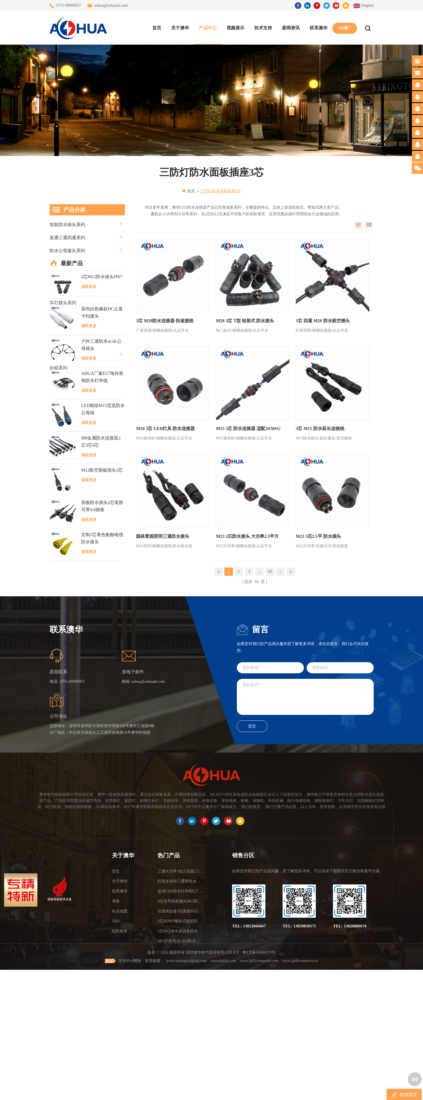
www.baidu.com (223, 1091)
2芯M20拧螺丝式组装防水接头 (180, 1036)
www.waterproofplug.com (186, 1091)
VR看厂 (344, 28)
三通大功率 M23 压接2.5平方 (180, 986)
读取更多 (89, 426)
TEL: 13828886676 (349, 1041)
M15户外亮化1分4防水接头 (180, 1056)
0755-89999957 (69, 5)
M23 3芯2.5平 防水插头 (317, 535)
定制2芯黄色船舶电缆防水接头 (102, 678)
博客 (116, 1016)
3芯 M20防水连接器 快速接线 (164, 320)
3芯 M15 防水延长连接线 (319, 428)
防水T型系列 (62, 289)
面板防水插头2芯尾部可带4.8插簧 (102, 646)
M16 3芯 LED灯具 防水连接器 (165, 428)
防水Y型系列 (62, 276)
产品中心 (208, 27)
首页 (156, 27)
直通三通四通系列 (67, 237)
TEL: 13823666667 (249, 1041)
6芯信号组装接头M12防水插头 (180, 1016)
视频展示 (235, 27)
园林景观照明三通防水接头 (162, 535)
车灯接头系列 (63, 302)
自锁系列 (58, 367)
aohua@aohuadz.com (111, 5)
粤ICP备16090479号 (258, 1083)
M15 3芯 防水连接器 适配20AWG (248, 428)
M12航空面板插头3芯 (102, 609)
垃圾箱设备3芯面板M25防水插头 (180, 1026)
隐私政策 (119, 1046)
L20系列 (58, 380)
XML (116, 1036)
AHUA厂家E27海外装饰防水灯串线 (102, 517)
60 (270, 571)
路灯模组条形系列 (67, 263)
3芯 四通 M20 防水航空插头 (322, 320)
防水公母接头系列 (67, 250)
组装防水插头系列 (67, 224)
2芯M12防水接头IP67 (101, 416)
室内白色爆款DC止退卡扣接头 (102, 452)
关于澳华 (180, 27)
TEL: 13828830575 (299, 1041)
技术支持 (263, 27)
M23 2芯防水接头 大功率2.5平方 (247, 535)
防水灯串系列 (63, 315)
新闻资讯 (291, 27)
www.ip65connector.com (259, 1091)
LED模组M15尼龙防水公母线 (103, 549)
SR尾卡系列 (61, 328)
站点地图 (119, 1026)
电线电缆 (58, 354)
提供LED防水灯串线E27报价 (180, 1006)
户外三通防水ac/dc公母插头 (101, 484)
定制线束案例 (63, 341)
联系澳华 (318, 27)
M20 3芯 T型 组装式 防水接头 (245, 320)
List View (369, 225)
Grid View (358, 225)
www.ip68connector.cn (300, 1091)
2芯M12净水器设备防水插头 (180, 1046)
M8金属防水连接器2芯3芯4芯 (101, 581)
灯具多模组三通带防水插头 (180, 996)
